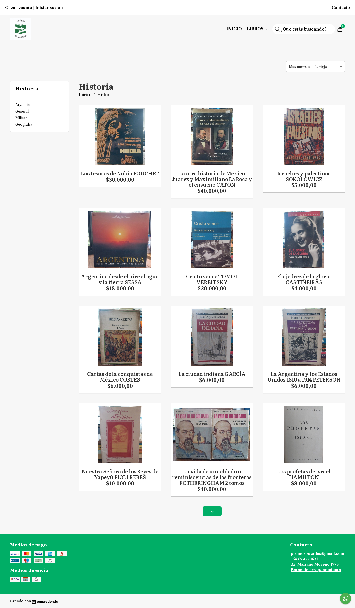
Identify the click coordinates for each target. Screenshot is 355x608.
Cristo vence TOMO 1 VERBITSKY (212, 279)
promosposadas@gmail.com (317, 553)
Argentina (23, 105)
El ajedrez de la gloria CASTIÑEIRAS (304, 279)
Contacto (341, 7)
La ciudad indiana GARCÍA (212, 373)
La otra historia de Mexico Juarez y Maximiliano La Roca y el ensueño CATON (212, 178)
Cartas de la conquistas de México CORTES (120, 376)
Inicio (234, 28)
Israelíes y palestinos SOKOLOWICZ (303, 176)
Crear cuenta (18, 7)
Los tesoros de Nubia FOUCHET (120, 173)
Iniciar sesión (49, 7)
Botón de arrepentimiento (316, 570)
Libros (258, 28)
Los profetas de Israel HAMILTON (303, 474)
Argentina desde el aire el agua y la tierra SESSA (120, 279)
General (22, 111)
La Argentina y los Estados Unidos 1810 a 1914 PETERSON (303, 376)
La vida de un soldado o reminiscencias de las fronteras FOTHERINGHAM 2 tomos (212, 476)
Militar (21, 118)
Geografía (23, 124)
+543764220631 (304, 559)
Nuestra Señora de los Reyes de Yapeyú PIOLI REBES (120, 474)
